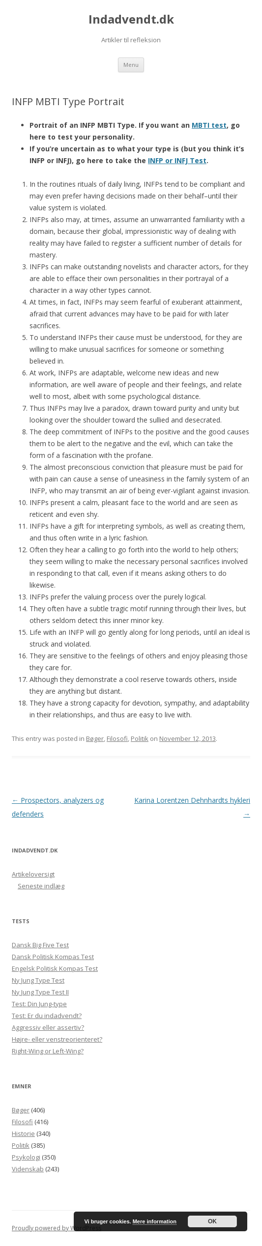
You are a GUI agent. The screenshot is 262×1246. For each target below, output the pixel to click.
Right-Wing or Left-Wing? (48, 1051)
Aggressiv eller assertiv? (48, 1027)
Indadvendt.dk (131, 19)
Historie (23, 1133)
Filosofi (117, 738)
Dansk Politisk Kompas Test (53, 956)
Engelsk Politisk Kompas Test (55, 968)
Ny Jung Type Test (38, 980)
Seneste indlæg (41, 885)
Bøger (95, 738)
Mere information (154, 1221)
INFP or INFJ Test (177, 160)
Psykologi (26, 1157)
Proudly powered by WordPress (56, 1228)
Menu (131, 64)
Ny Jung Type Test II (40, 992)
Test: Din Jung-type (39, 1003)
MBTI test (209, 125)
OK (212, 1221)
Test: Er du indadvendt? (47, 1015)
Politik (139, 738)
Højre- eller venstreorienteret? (57, 1039)
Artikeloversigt (33, 874)
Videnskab (28, 1168)
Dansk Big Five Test (40, 944)
